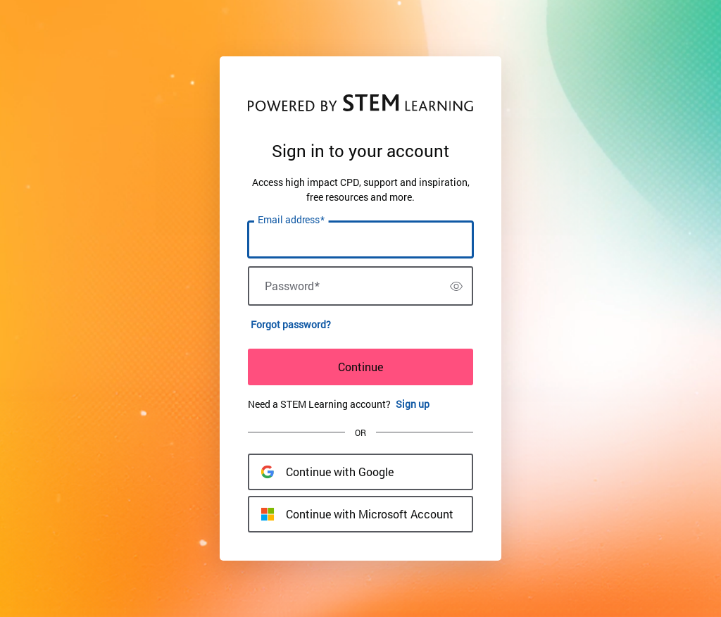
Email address (291, 219)
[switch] (456, 286)
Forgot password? (291, 324)
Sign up (413, 404)
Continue (360, 366)
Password (292, 286)
